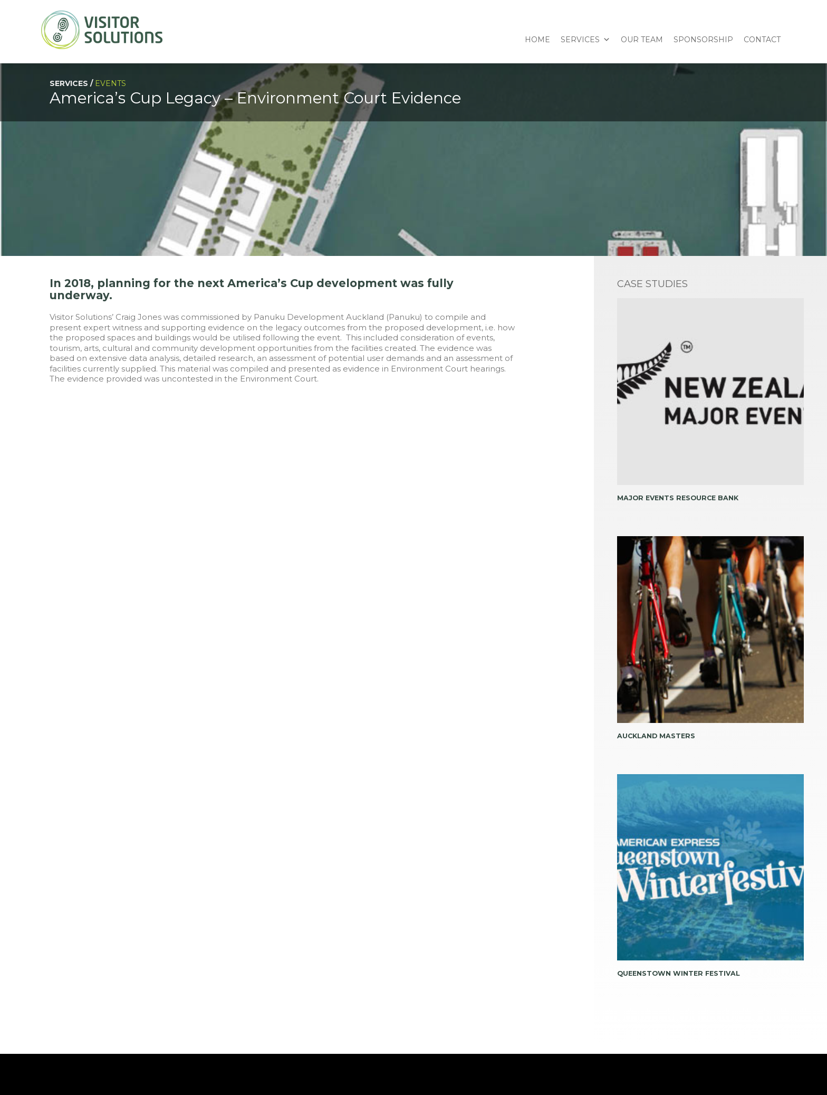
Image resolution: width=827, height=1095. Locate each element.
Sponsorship (703, 39)
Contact (762, 39)
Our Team (642, 39)
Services (580, 39)
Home (537, 39)
